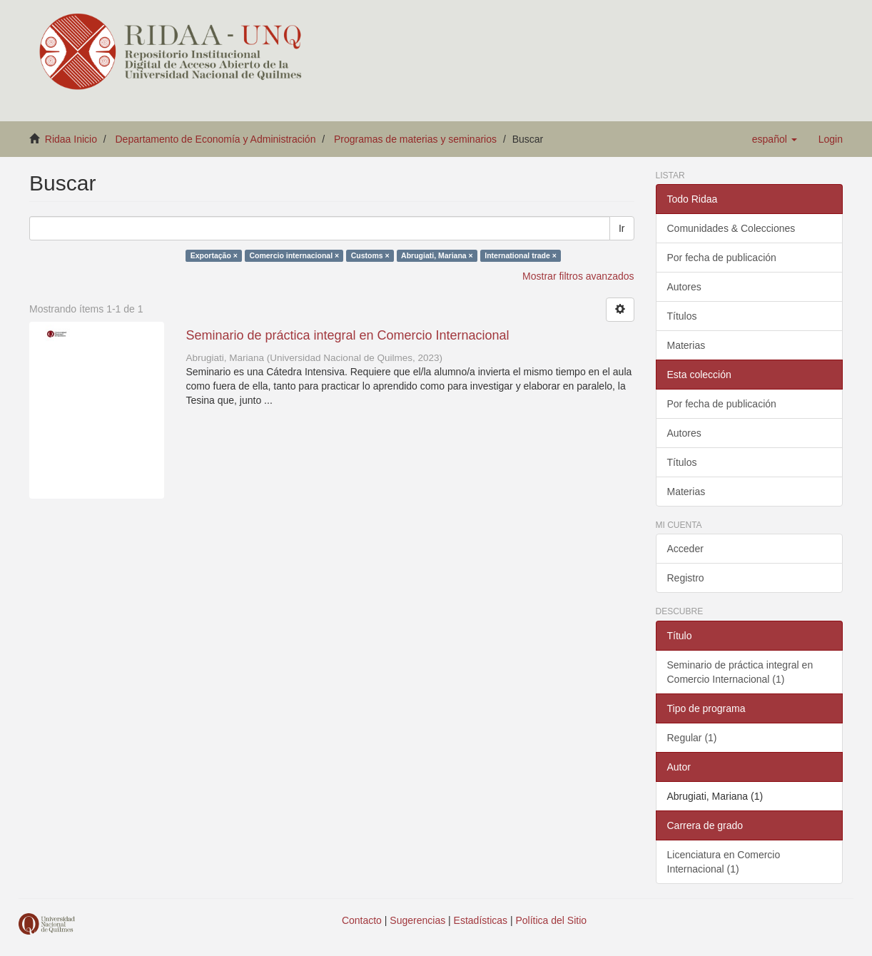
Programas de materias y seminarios (415, 139)
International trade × (521, 255)
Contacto (362, 920)
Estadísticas (480, 920)
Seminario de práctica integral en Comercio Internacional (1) (740, 672)
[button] (774, 139)
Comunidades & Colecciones (731, 228)
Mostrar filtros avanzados (578, 276)
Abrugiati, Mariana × (437, 255)
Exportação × (214, 255)
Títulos (682, 316)
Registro (685, 578)
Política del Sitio (551, 920)
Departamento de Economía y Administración (216, 139)
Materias (686, 345)
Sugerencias (417, 920)
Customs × (370, 255)
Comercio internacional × (294, 255)
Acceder (685, 548)
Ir (622, 228)
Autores (684, 287)
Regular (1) (692, 737)
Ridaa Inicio (71, 139)
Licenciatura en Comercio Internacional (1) (724, 862)
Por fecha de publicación (721, 257)
